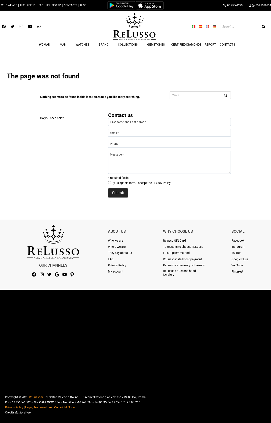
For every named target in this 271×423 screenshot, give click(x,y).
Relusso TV (53, 5)
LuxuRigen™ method (176, 253)
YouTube (237, 265)
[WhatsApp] (39, 26)
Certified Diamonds (186, 44)
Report (210, 44)
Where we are (117, 246)
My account (115, 271)
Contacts (70, 5)
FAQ (41, 5)
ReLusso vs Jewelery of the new (184, 265)
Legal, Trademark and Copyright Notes (50, 407)
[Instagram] (21, 26)
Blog (83, 5)
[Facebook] (4, 26)
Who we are (9, 5)
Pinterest (237, 271)
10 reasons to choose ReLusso (183, 246)
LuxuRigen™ (27, 5)
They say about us (120, 253)
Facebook (237, 240)
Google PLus (239, 259)
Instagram (238, 246)
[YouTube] (30, 26)
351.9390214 (260, 5)
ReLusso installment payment (182, 259)
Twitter (236, 253)
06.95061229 (233, 5)
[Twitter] (12, 26)
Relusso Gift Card (174, 240)
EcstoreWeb (23, 412)
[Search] (263, 26)
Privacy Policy (161, 183)
